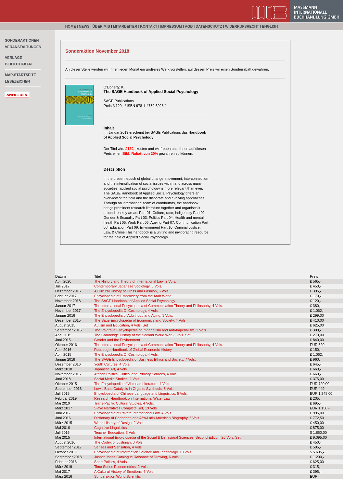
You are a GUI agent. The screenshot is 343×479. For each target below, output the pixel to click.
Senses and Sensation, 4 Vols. (118, 447)
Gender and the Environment (117, 340)
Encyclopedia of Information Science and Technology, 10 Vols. (143, 452)
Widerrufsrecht (242, 26)
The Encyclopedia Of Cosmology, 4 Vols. (126, 311)
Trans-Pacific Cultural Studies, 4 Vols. (124, 403)
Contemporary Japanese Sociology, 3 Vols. (128, 286)
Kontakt (148, 26)
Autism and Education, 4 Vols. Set (121, 325)
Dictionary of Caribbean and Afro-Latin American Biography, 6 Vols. (147, 418)
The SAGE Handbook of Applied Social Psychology (134, 301)
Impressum (171, 26)
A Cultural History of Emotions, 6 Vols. (124, 471)
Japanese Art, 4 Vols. (111, 369)
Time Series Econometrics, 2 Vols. (121, 467)
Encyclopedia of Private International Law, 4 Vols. (133, 413)
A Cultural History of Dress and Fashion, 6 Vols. (132, 291)
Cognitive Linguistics (110, 428)
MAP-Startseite (20, 75)
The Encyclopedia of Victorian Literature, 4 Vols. (132, 384)
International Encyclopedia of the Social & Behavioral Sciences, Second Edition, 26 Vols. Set (167, 437)
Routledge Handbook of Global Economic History (133, 350)
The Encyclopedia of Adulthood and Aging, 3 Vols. (133, 315)
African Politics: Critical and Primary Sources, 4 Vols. (136, 374)
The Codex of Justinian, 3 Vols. (119, 442)
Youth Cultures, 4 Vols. (112, 364)
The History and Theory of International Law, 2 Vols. (135, 281)
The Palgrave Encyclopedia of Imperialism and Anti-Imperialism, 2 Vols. (150, 330)
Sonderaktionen (22, 40)
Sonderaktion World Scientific (117, 476)
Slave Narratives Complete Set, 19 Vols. (126, 408)
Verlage (13, 58)
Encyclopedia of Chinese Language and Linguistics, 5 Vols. (141, 393)
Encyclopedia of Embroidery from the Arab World (133, 296)
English (270, 26)
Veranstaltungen (23, 47)
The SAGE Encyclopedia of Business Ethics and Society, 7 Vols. (145, 359)
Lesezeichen (17, 81)
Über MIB (101, 26)
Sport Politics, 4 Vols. (111, 462)
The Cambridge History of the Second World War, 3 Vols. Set (142, 335)
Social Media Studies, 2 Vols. (117, 379)
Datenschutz (209, 26)
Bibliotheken (18, 64)
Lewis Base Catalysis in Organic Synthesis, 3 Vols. (134, 389)
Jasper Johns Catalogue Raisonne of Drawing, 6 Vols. (137, 457)
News (84, 26)
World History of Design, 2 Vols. (119, 423)
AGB (189, 26)
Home (70, 26)
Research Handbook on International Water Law (132, 398)
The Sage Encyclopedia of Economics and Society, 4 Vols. (140, 320)
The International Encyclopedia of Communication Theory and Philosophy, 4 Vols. (158, 306)
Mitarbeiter (125, 26)
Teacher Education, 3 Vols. (115, 432)
